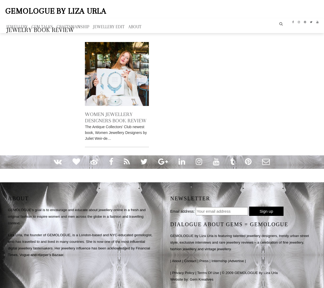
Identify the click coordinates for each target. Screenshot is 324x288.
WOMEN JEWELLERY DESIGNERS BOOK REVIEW (116, 117)
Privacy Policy (183, 273)
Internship (219, 261)
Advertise (236, 261)
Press (204, 261)
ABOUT (135, 26)
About (176, 261)
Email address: (182, 211)
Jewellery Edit (109, 26)
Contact (190, 261)
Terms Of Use (208, 273)
